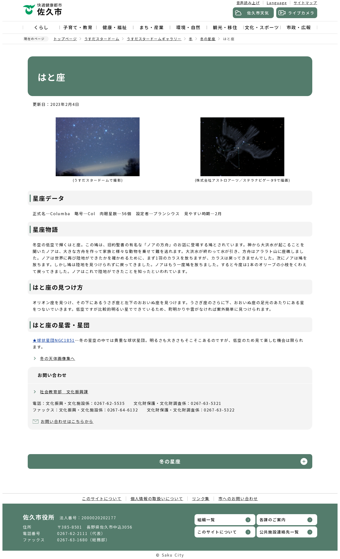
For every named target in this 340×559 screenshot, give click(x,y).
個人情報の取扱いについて (157, 498)
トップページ (65, 38)
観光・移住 (225, 27)
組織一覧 (206, 519)
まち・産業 (151, 27)
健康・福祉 (115, 27)
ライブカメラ (301, 13)
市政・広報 (299, 27)
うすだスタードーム (101, 38)
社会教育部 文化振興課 (64, 392)
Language (277, 2)
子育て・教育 (78, 27)
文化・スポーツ (262, 27)
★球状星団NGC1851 (54, 340)
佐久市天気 (258, 13)
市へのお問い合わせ (238, 498)
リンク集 (201, 498)
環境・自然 (188, 27)
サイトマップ (305, 2)
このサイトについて (101, 498)
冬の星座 (208, 38)
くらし (41, 27)
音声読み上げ (248, 2)
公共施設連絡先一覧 (279, 532)
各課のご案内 (273, 519)
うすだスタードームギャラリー (154, 38)
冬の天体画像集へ (57, 358)
